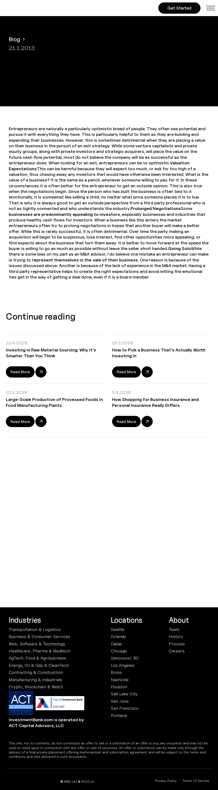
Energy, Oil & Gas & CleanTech (39, 665)
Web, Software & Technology (37, 643)
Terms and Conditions (87, 567)
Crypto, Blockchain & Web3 (36, 686)
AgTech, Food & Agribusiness (37, 657)
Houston (119, 686)
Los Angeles (122, 665)
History (176, 636)
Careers (177, 650)
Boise (116, 672)
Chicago (119, 650)
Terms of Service (195, 781)
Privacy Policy (166, 781)
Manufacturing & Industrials (35, 679)
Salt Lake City (124, 693)
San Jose (120, 701)
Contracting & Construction (36, 672)
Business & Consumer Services (39, 636)
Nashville (120, 679)
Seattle (117, 629)
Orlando (118, 636)
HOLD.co (87, 781)
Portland (119, 715)
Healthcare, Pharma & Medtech (39, 650)
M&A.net (70, 781)
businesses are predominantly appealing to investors (64, 214)
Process (177, 643)
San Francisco (125, 708)
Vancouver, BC (125, 657)
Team (174, 629)
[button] (210, 8)
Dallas (116, 643)
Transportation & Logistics (35, 629)
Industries (25, 620)
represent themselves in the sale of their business (85, 259)
